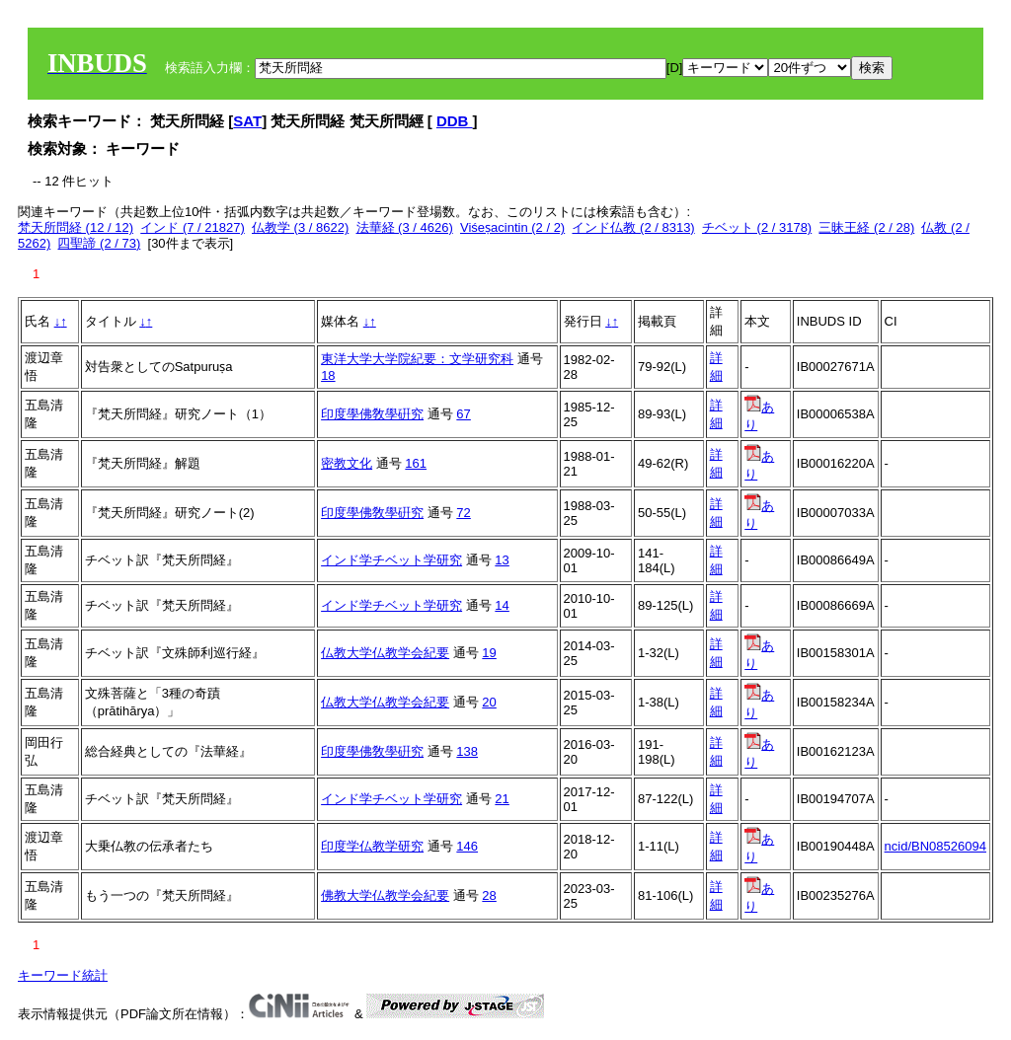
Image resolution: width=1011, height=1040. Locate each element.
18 (328, 375)
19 (489, 652)
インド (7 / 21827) (192, 227)
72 (463, 512)
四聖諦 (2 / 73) (98, 243)
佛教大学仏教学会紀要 (385, 895)
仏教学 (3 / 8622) (300, 227)
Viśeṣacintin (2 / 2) (512, 227)
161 (416, 463)
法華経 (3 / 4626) (404, 227)
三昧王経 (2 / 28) (866, 227)
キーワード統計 (63, 975)
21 (501, 798)
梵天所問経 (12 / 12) (75, 227)
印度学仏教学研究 (372, 846)
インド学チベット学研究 (391, 560)
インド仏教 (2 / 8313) (633, 227)
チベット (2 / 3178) (757, 227)
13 (501, 560)
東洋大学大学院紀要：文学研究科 (417, 358)
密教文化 (346, 463)
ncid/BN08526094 (935, 846)
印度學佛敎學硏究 (372, 414)
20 (489, 702)
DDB (454, 120)
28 (489, 895)
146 (467, 846)
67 (463, 414)
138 (467, 751)
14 (501, 605)
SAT (247, 120)
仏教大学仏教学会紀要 (385, 652)
